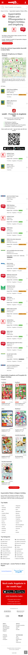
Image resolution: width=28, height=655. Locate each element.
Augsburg (17, 519)
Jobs (17, 636)
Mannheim (18, 511)
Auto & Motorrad (5, 539)
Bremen (3, 522)
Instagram (5, 639)
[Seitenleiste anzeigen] (25, 652)
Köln (2, 511)
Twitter (4, 638)
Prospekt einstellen (20, 625)
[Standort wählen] (25, 2)
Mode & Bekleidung (20, 539)
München (3, 509)
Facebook (5, 636)
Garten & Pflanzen (5, 551)
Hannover (3, 524)
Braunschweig (18, 526)
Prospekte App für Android (14, 599)
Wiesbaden (18, 517)
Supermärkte (18, 554)
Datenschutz (18, 639)
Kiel (16, 530)
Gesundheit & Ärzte (6, 553)
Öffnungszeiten (6, 626)
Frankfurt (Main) (5, 513)
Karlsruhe (17, 515)
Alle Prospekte (14, 487)
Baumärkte (4, 543)
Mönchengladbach (19, 524)
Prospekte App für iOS (14, 601)
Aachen (17, 522)
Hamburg (3, 507)
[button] (24, 59)
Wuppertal (17, 505)
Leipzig (3, 526)
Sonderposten (19, 549)
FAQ (17, 628)
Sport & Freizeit (19, 553)
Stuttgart (3, 515)
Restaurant (18, 545)
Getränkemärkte (5, 554)
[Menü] (2, 2)
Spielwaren (18, 551)
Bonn (16, 509)
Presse (17, 638)
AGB (17, 640)
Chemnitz (17, 528)
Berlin (17, 3)
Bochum (3, 532)
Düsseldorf (4, 519)
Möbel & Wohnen (5, 558)
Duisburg (3, 530)
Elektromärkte (5, 549)
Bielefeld (17, 507)
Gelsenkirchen (18, 521)
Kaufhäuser (4, 556)
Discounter (4, 545)
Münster (17, 513)
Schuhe (17, 547)
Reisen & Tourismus (20, 543)
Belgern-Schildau (4, 11)
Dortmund (3, 517)
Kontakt (17, 629)
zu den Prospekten (7, 43)
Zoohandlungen (19, 556)
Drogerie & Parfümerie (6, 547)
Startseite (5, 625)
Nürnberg (3, 528)
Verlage (17, 626)
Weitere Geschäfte (19, 558)
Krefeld (17, 532)
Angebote (5, 629)
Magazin (5, 631)
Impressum (18, 642)
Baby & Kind (4, 541)
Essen (2, 521)
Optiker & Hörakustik (20, 541)
